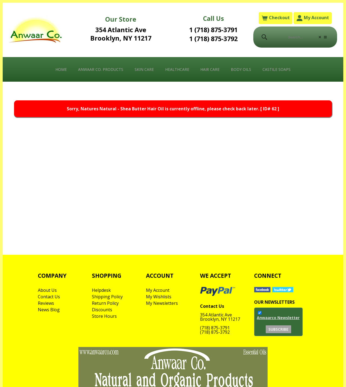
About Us (47, 290)
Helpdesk (101, 290)
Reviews (46, 303)
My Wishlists (158, 297)
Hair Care (209, 69)
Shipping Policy (107, 297)
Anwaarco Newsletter (278, 317)
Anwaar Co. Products (100, 69)
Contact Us (49, 297)
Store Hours (104, 316)
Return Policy (105, 303)
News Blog (49, 310)
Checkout (275, 18)
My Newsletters (162, 303)
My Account (312, 18)
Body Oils (241, 69)
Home (61, 69)
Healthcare (177, 69)
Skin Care (144, 69)
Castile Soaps (276, 69)
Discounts (102, 310)
